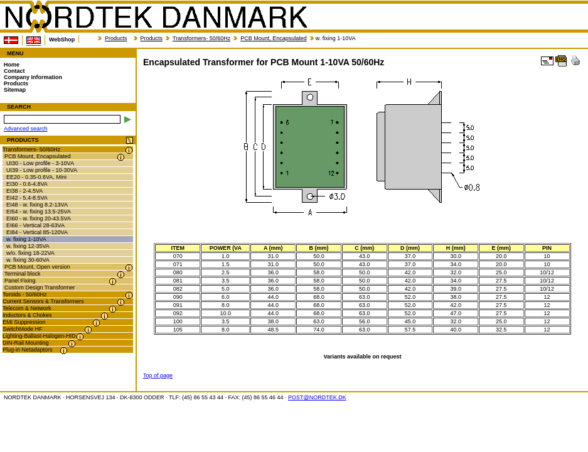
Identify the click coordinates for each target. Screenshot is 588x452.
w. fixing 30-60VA (28, 260)
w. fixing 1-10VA (26, 239)
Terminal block (22, 274)
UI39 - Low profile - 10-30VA (41, 170)
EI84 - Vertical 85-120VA (37, 232)
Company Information (33, 77)
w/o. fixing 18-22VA (30, 253)
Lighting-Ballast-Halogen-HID (39, 336)
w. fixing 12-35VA (28, 246)
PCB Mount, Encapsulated (273, 38)
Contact (14, 71)
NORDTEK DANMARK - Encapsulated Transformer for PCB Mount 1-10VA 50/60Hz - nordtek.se (155, 17)
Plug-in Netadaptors (28, 350)
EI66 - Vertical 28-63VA (35, 225)
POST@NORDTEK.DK (317, 397)
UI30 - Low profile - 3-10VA (40, 163)
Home (11, 65)
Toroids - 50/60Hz (25, 294)
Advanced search (26, 129)
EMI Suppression (24, 322)
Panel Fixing (20, 280)
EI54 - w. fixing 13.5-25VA (38, 211)
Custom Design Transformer (39, 287)
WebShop (62, 39)
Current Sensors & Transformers (43, 301)
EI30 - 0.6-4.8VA (27, 184)
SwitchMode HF (23, 329)
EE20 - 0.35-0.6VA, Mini (36, 177)
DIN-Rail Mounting (26, 343)
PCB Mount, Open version (37, 267)
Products (116, 38)
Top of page (158, 375)
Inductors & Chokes (27, 315)
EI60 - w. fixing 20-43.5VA (38, 218)
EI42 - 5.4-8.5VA (27, 198)
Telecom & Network (27, 308)
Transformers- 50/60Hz (201, 38)
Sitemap (15, 90)
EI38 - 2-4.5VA (24, 191)
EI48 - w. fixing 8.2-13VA (37, 205)
